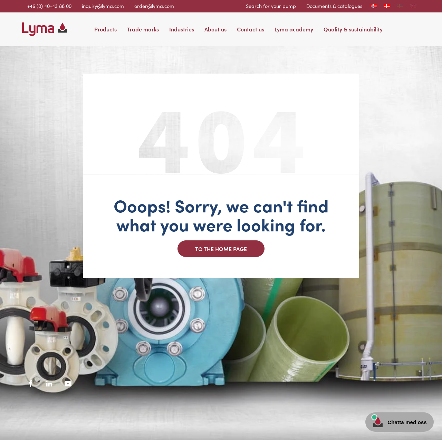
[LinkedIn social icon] (49, 384)
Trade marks (143, 29)
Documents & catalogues (334, 5)
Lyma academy (294, 29)
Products (105, 29)
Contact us (250, 29)
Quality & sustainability (353, 29)
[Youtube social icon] (68, 384)
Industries (181, 29)
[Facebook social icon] (31, 384)
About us (215, 29)
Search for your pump (271, 5)
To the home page (221, 248)
